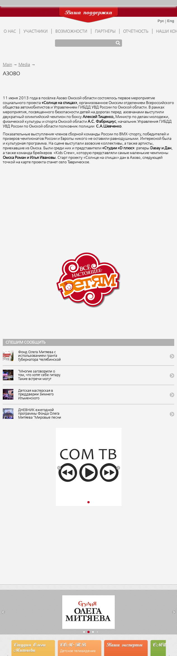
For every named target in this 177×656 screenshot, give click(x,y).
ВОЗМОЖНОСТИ (71, 32)
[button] (59, 467)
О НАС (10, 32)
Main (7, 65)
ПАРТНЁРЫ (105, 32)
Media (24, 65)
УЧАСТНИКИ (35, 32)
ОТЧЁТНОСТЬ (136, 32)
